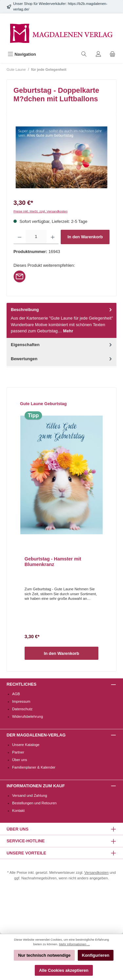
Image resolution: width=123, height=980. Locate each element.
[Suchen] (84, 54)
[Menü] (21, 54)
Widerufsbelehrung (27, 716)
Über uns (19, 760)
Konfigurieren (96, 955)
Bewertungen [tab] (62, 358)
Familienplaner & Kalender (33, 767)
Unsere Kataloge (25, 745)
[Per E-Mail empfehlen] (19, 276)
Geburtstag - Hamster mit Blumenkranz (53, 561)
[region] (61, 157)
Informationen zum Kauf (36, 785)
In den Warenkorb (85, 236)
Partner (18, 752)
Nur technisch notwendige (44, 955)
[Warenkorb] (112, 54)
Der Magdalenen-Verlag (36, 735)
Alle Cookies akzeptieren (64, 970)
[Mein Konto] (98, 54)
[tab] (61, 320)
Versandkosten (96, 872)
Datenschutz (22, 709)
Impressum (21, 701)
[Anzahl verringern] (19, 237)
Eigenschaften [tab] (62, 344)
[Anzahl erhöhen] (53, 237)
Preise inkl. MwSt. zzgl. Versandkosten (40, 211)
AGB (16, 694)
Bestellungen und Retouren (34, 803)
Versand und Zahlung (29, 795)
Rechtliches (21, 684)
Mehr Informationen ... (74, 944)
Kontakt (18, 811)
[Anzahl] (36, 237)
